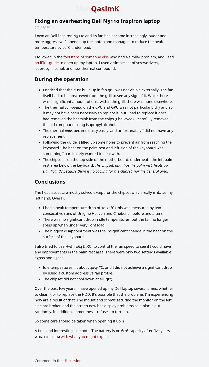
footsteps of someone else (86, 57)
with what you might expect (85, 336)
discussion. (72, 360)
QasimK (105, 9)
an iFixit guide (47, 62)
